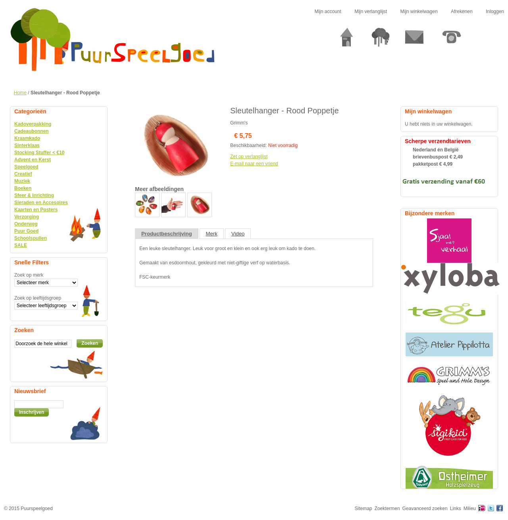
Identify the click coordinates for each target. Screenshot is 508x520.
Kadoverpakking (32, 124)
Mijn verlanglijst (370, 11)
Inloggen (495, 11)
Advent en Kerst (32, 159)
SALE (20, 245)
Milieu (470, 508)
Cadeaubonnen (31, 131)
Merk (211, 234)
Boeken (22, 188)
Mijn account (327, 11)
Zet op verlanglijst (248, 156)
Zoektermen (387, 508)
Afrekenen (462, 11)
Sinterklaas (27, 145)
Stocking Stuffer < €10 (39, 152)
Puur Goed (26, 231)
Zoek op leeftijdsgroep (37, 298)
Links (455, 508)
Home (20, 93)
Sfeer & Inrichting (34, 195)
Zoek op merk (28, 275)
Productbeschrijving (166, 234)
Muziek (22, 181)
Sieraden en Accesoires (41, 202)
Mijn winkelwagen (419, 11)
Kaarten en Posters (36, 209)
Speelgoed (26, 167)
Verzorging (26, 217)
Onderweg (26, 224)
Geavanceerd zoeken (425, 508)
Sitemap (363, 508)
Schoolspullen (30, 238)
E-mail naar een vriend (254, 163)
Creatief (23, 174)
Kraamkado (27, 138)
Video (238, 234)
